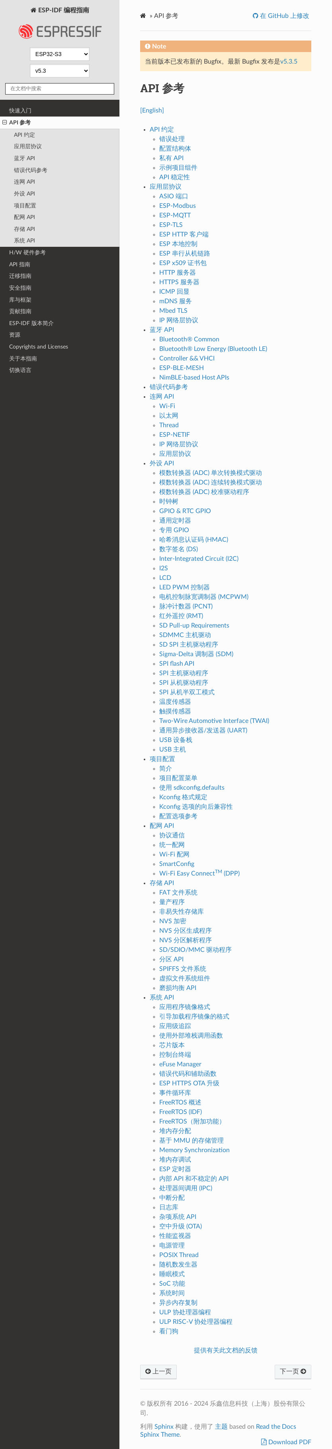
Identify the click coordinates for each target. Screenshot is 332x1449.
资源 (14, 335)
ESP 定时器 (175, 1169)
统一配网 (172, 845)
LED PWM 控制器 (184, 587)
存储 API (24, 229)
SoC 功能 (172, 1283)
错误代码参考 (30, 170)
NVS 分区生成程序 (185, 931)
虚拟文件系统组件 (184, 978)
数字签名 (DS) (178, 549)
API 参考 (16, 122)
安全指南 (20, 288)
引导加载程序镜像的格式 (194, 1016)
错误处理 (172, 139)
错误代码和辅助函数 (188, 1074)
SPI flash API (176, 664)
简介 (165, 768)
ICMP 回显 (174, 292)
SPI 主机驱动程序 (183, 673)
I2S (163, 568)
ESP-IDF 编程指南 (59, 25)
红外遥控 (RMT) (181, 616)
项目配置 (25, 206)
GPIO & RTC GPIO (185, 511)
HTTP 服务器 (177, 272)
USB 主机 (172, 749)
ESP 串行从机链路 (184, 253)
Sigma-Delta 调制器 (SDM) (196, 654)
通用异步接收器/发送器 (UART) (203, 730)
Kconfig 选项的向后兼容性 (196, 807)
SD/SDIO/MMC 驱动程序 (195, 950)
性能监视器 (175, 1236)
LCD (165, 578)
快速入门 (20, 111)
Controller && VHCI (187, 358)
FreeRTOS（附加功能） (192, 1121)
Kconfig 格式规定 (183, 797)
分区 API (171, 959)
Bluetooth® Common (189, 339)
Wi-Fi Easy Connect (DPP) (199, 873)
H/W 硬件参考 (27, 253)
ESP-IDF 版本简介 (31, 323)
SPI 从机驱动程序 (183, 683)
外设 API (24, 194)
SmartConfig (176, 864)
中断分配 (172, 1198)
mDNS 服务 (175, 301)
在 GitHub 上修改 (283, 16)
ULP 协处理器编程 (185, 1312)
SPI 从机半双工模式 (187, 692)
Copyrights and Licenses (38, 347)
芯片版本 (172, 1045)
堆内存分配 (175, 1131)
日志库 (168, 1207)
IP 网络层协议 (178, 320)
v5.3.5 (288, 61)
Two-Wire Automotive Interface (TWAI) (214, 721)
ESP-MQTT (175, 215)
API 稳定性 (174, 177)
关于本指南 (23, 359)
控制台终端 (175, 1055)
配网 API (24, 217)
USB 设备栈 (175, 740)
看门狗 (168, 1331)
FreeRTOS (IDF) (180, 1112)
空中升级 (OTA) (180, 1226)
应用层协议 (28, 146)
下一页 (293, 1371)
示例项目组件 (178, 168)
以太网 (168, 416)
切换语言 (20, 370)
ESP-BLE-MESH (181, 368)
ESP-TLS (171, 225)
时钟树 (168, 501)
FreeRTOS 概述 (180, 1102)
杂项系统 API (177, 1217)
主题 (221, 1427)
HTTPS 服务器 (179, 282)
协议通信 (172, 835)
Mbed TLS (173, 311)
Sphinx (164, 1427)
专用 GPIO (174, 530)
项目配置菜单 (178, 778)
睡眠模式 (172, 1274)
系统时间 (172, 1293)
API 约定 (24, 135)
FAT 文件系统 (178, 892)
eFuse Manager (180, 1064)
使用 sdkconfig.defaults (192, 788)
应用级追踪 (175, 1026)
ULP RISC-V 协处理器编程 (195, 1322)
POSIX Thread (179, 1255)
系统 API (24, 241)
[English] (152, 110)
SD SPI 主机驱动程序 (188, 644)
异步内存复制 (178, 1303)
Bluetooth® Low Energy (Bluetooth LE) (213, 349)
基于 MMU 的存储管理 (191, 1140)
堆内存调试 (175, 1159)
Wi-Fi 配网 (174, 854)
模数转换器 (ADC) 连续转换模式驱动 (210, 482)
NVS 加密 (172, 921)
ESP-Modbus (177, 206)
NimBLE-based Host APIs (194, 377)
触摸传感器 (175, 711)
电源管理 (172, 1245)
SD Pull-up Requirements (194, 625)
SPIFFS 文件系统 (182, 969)
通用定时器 (175, 520)
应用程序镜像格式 (184, 1007)
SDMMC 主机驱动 (185, 635)
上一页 (158, 1371)
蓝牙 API (24, 158)
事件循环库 (175, 1093)
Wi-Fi (167, 406)
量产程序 (172, 902)
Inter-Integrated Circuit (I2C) (198, 559)
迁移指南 (20, 276)
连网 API (24, 182)
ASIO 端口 (173, 196)
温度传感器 (175, 702)
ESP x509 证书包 (183, 263)
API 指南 (19, 264)
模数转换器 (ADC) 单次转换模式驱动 (210, 473)
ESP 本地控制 (178, 244)
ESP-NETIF (174, 435)
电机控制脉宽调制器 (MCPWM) (203, 597)
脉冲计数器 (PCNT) (186, 606)
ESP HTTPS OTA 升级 (189, 1083)
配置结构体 (175, 148)
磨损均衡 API (177, 988)
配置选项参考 (178, 816)
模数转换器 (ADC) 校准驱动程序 (204, 492)
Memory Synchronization (194, 1150)
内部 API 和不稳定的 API (193, 1179)
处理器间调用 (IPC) (185, 1188)
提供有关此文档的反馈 (226, 1350)
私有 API (171, 158)
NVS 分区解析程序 (185, 940)
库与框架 (20, 300)
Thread (169, 425)
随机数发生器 (178, 1264)
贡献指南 (20, 311)
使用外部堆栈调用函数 (191, 1036)
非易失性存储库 (181, 912)
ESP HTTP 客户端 (184, 234)
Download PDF (289, 1442)
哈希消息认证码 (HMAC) (193, 540)
